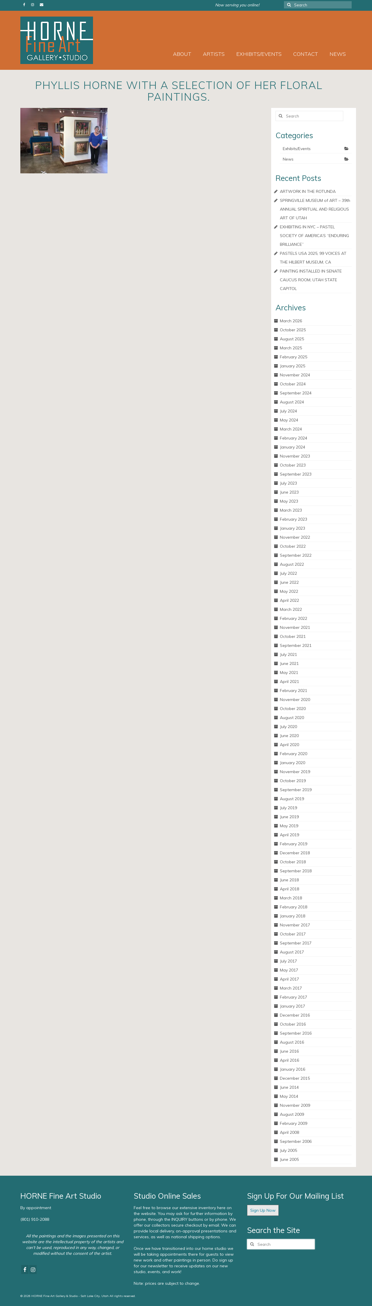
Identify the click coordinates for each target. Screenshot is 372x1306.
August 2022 (292, 564)
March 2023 (291, 510)
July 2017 (288, 961)
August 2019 (292, 798)
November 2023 (295, 456)
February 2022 (293, 618)
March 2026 (291, 320)
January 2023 (292, 528)
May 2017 (289, 970)
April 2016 (289, 1060)
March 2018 (291, 898)
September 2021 (296, 645)
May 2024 (289, 420)
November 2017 (295, 925)
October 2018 (293, 861)
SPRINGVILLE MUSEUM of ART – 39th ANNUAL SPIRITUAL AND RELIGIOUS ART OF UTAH (315, 209)
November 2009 (295, 1105)
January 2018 (292, 916)
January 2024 (292, 447)
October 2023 (293, 465)
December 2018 (295, 852)
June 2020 (289, 735)
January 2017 (292, 1006)
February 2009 (293, 1123)
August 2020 (292, 717)
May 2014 (289, 1096)
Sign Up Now (263, 1210)
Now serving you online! (237, 5)
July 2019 (288, 807)
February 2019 (293, 843)
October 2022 (293, 546)
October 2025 (293, 329)
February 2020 (293, 753)
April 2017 (289, 979)
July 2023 (288, 483)
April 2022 (289, 600)
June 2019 (289, 816)
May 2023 (289, 501)
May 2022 (289, 591)
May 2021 (289, 672)
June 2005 (289, 1159)
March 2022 (291, 609)
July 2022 (288, 573)
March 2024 (291, 429)
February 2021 (293, 690)
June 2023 (289, 492)
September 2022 (296, 555)
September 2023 (296, 474)
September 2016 (296, 1033)
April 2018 (289, 889)
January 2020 (292, 762)
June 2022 (289, 582)
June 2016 (289, 1051)
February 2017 (293, 997)
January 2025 (292, 366)
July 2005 (288, 1150)
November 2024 (295, 375)
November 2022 (295, 537)
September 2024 (296, 393)
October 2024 (293, 384)
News (288, 159)
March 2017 (291, 988)
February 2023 (293, 519)
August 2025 (292, 338)
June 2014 (289, 1087)
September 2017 (296, 943)
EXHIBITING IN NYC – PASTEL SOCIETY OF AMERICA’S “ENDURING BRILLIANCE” (314, 235)
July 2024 (288, 411)
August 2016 (292, 1042)
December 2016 (295, 1015)
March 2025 (291, 347)
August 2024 (292, 402)
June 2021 (289, 663)
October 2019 (293, 780)
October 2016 (293, 1024)
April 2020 (289, 744)
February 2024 (293, 438)
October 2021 (293, 636)
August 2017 (292, 952)
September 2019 (296, 789)
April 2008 (289, 1132)
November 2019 (295, 771)
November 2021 (295, 627)
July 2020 (288, 726)
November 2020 (295, 699)
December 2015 (295, 1078)
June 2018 (289, 879)
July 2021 (288, 654)
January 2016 (292, 1069)
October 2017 (293, 934)
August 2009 (292, 1114)
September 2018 (296, 870)
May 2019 (289, 825)
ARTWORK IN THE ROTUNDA (308, 191)
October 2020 (293, 708)
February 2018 (293, 907)
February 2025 (293, 357)
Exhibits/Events (297, 148)
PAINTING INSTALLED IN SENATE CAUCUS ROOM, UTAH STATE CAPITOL (311, 279)
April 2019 (289, 834)
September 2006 (296, 1141)
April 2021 (289, 681)
